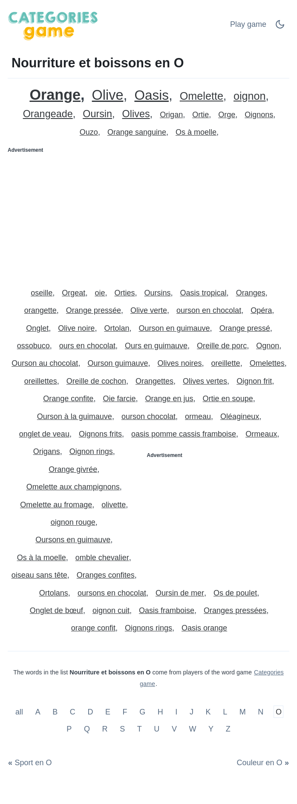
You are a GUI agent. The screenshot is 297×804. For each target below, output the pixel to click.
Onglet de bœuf (56, 610)
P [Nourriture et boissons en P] (69, 728)
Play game (248, 24)
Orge (226, 114)
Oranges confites (106, 575)
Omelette (201, 96)
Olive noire (76, 328)
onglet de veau (44, 434)
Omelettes (267, 363)
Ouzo (89, 132)
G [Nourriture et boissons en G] (142, 712)
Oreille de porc (222, 345)
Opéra (261, 310)
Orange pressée (93, 310)
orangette (40, 310)
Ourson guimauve (117, 363)
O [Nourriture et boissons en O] (279, 712)
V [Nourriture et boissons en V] (174, 728)
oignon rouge (73, 522)
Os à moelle (196, 132)
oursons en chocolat (112, 593)
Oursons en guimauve (72, 539)
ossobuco (33, 345)
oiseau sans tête (39, 575)
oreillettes (40, 381)
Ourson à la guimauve (74, 416)
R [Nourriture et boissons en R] (105, 728)
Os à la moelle (41, 557)
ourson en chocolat (208, 310)
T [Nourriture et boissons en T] (139, 728)
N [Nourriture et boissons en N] (260, 712)
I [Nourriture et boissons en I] (176, 712)
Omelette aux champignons (73, 487)
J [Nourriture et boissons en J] (191, 712)
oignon (250, 96)
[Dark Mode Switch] (279, 27)
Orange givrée (73, 469)
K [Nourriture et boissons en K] (208, 712)
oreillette (225, 363)
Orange (55, 95)
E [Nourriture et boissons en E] (107, 712)
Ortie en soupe (228, 398)
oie (100, 293)
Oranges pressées (235, 610)
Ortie (200, 114)
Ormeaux (261, 434)
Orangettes (154, 381)
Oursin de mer (180, 593)
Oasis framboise (166, 610)
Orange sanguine (136, 132)
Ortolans (53, 593)
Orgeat (73, 293)
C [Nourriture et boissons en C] (72, 712)
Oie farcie (119, 398)
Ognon (267, 345)
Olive (108, 95)
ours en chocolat (87, 345)
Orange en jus (169, 398)
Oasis (151, 95)
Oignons (259, 114)
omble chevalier (102, 557)
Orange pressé (244, 328)
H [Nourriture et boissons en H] (160, 712)
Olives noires (180, 363)
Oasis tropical (203, 293)
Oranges (250, 293)
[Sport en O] (31, 763)
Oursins (157, 293)
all (20, 712)
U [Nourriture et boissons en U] (156, 728)
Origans (46, 451)
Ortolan (116, 328)
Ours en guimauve (156, 345)
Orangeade (48, 114)
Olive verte (148, 310)
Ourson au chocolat (45, 363)
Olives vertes (205, 381)
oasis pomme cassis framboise (183, 434)
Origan (171, 114)
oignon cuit (111, 610)
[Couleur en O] (261, 763)
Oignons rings (148, 628)
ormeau (198, 416)
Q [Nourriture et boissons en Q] (87, 728)
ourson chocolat (148, 416)
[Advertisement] (148, 217)
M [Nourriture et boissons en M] (242, 712)
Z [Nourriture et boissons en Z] (228, 728)
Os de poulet (235, 593)
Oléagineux (239, 416)
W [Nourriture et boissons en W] (192, 728)
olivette (113, 504)
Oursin (97, 114)
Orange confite (68, 398)
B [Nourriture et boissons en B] (55, 712)
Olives (136, 114)
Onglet (37, 328)
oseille (41, 293)
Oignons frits (100, 434)
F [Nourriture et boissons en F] (125, 712)
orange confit (93, 628)
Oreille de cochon (96, 381)
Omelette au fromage (56, 504)
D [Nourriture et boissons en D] (90, 712)
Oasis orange (204, 628)
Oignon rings (91, 451)
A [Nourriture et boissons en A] (37, 712)
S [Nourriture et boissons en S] (122, 728)
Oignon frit (254, 381)
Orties (124, 293)
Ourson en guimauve (174, 328)
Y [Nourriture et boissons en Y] (210, 728)
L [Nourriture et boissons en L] (225, 712)
